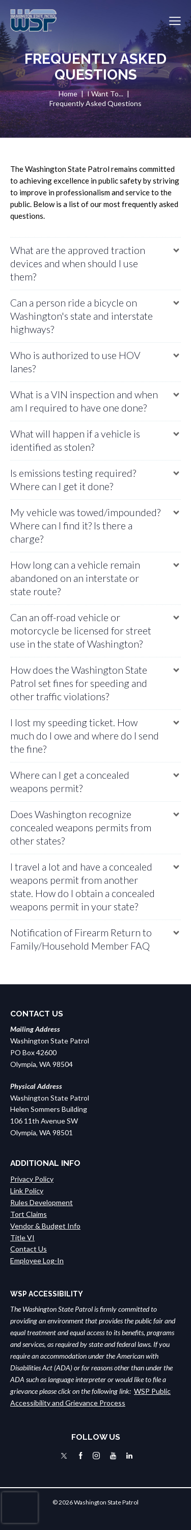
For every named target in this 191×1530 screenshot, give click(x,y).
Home (68, 93)
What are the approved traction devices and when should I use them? (77, 263)
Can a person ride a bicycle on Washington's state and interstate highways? (81, 316)
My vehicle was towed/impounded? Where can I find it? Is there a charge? (85, 525)
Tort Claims (28, 1214)
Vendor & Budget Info (45, 1225)
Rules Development (41, 1202)
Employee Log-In (37, 1260)
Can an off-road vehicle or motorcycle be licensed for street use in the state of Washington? (80, 630)
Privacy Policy (31, 1179)
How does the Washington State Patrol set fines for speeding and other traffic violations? (78, 683)
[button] (175, 21)
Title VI (22, 1237)
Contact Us (28, 1248)
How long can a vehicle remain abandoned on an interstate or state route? (75, 578)
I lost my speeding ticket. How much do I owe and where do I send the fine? (84, 736)
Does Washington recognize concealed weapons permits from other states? (80, 827)
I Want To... (105, 93)
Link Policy (26, 1190)
